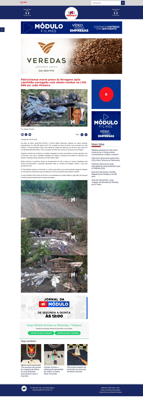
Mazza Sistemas (116, 392)
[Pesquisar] (106, 3)
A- (86, 134)
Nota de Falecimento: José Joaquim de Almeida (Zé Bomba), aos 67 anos (105, 182)
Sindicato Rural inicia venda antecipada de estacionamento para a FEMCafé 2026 (106, 166)
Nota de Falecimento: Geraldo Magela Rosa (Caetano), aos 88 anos (104, 174)
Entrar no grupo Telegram (67, 333)
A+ (82, 134)
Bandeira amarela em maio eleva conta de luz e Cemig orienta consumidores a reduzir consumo (105, 152)
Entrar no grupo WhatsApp (41, 333)
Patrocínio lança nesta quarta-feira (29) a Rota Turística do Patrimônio (106, 159)
